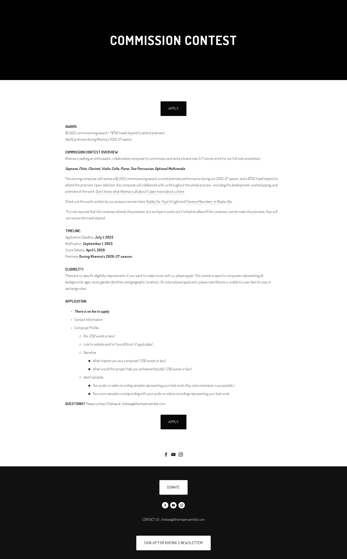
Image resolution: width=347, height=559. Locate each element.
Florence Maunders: (208, 201)
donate (173, 487)
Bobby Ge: (162, 201)
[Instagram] (180, 454)
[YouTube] (173, 454)
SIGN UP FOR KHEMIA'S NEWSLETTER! (173, 542)
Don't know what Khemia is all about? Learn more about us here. (140, 191)
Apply (173, 108)
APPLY (173, 421)
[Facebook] (166, 454)
